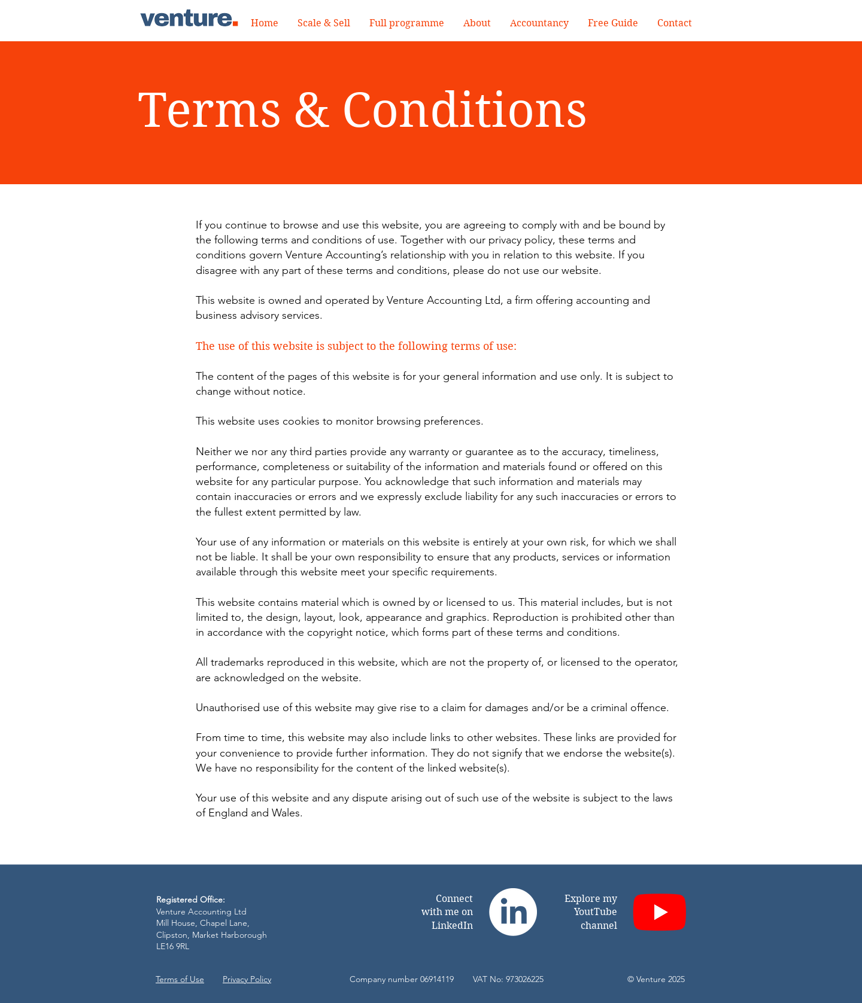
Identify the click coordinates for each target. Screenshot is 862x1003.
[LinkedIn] (513, 912)
